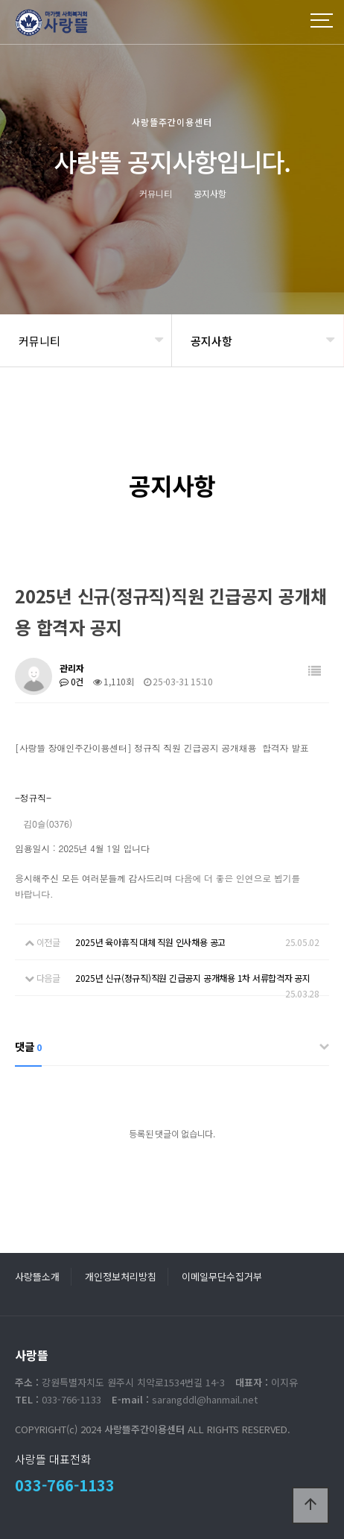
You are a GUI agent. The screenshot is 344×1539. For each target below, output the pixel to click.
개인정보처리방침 (120, 1276)
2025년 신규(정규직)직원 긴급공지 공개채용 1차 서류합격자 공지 (192, 977)
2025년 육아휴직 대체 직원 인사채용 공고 (150, 942)
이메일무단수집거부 (222, 1276)
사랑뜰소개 (37, 1276)
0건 (71, 681)
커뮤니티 (39, 341)
